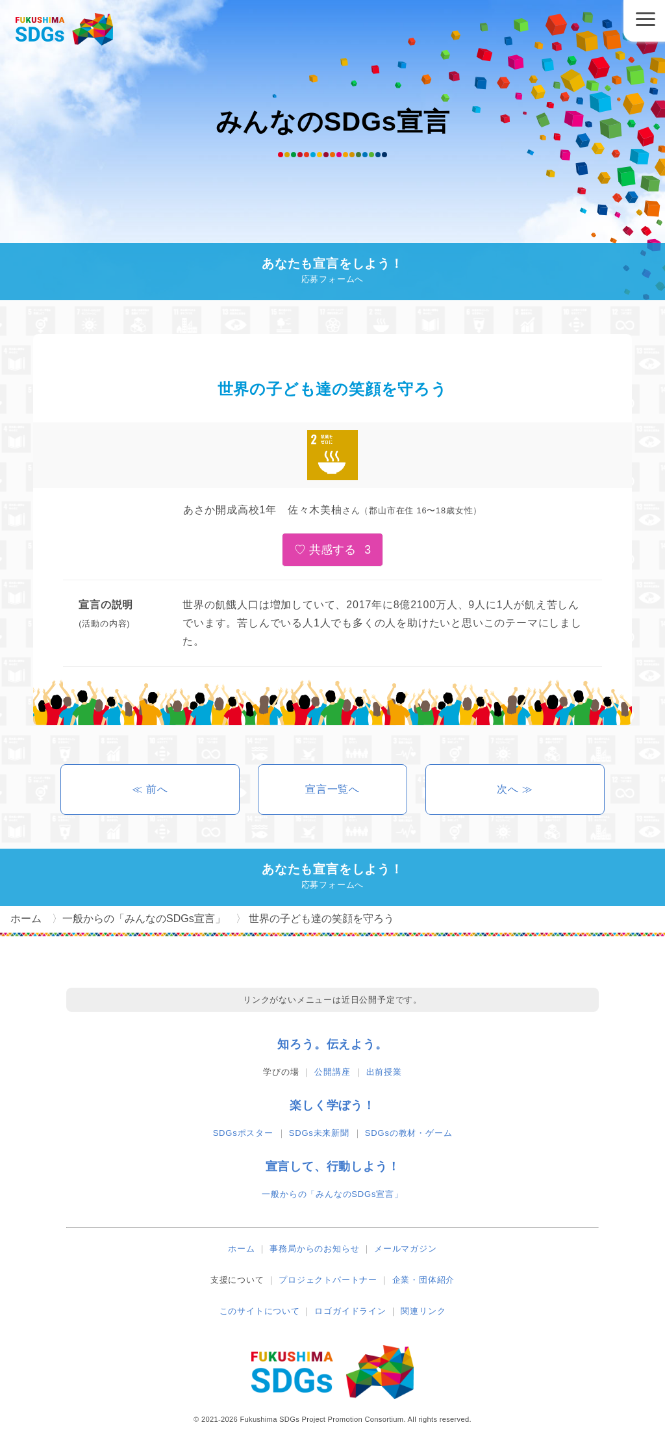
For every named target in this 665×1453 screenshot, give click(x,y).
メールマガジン (405, 1249)
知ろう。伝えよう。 (332, 1044)
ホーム (241, 1249)
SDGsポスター (243, 1133)
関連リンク (423, 1311)
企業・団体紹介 (423, 1280)
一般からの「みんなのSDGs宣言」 (332, 1194)
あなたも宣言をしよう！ (332, 272)
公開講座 (332, 1072)
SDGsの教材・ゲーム (408, 1133)
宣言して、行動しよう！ (333, 1166)
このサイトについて (260, 1311)
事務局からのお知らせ (314, 1249)
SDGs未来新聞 (319, 1133)
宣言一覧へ (332, 789)
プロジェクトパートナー (328, 1280)
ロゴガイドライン (350, 1311)
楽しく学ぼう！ (332, 1105)
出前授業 (384, 1072)
